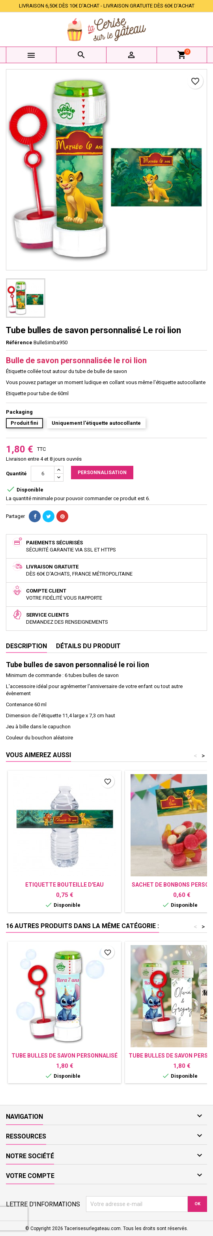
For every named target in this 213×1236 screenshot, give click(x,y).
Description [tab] (26, 646)
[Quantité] (42, 474)
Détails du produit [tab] (88, 646)
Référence (19, 342)
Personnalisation (102, 472)
